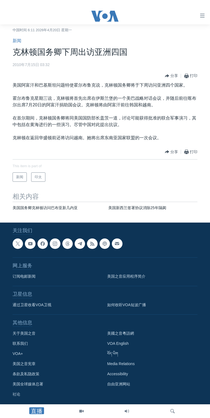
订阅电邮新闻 (24, 276)
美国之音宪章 (24, 364)
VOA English (118, 343)
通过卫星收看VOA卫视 (32, 305)
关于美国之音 (24, 333)
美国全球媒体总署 (28, 384)
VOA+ (18, 353)
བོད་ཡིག (112, 353)
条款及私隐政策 (26, 374)
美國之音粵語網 (120, 333)
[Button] (171, 76)
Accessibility (117, 374)
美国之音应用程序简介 (126, 276)
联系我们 (20, 343)
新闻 (17, 40)
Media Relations (121, 364)
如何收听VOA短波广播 (126, 305)
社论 (16, 394)
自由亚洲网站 (118, 384)
